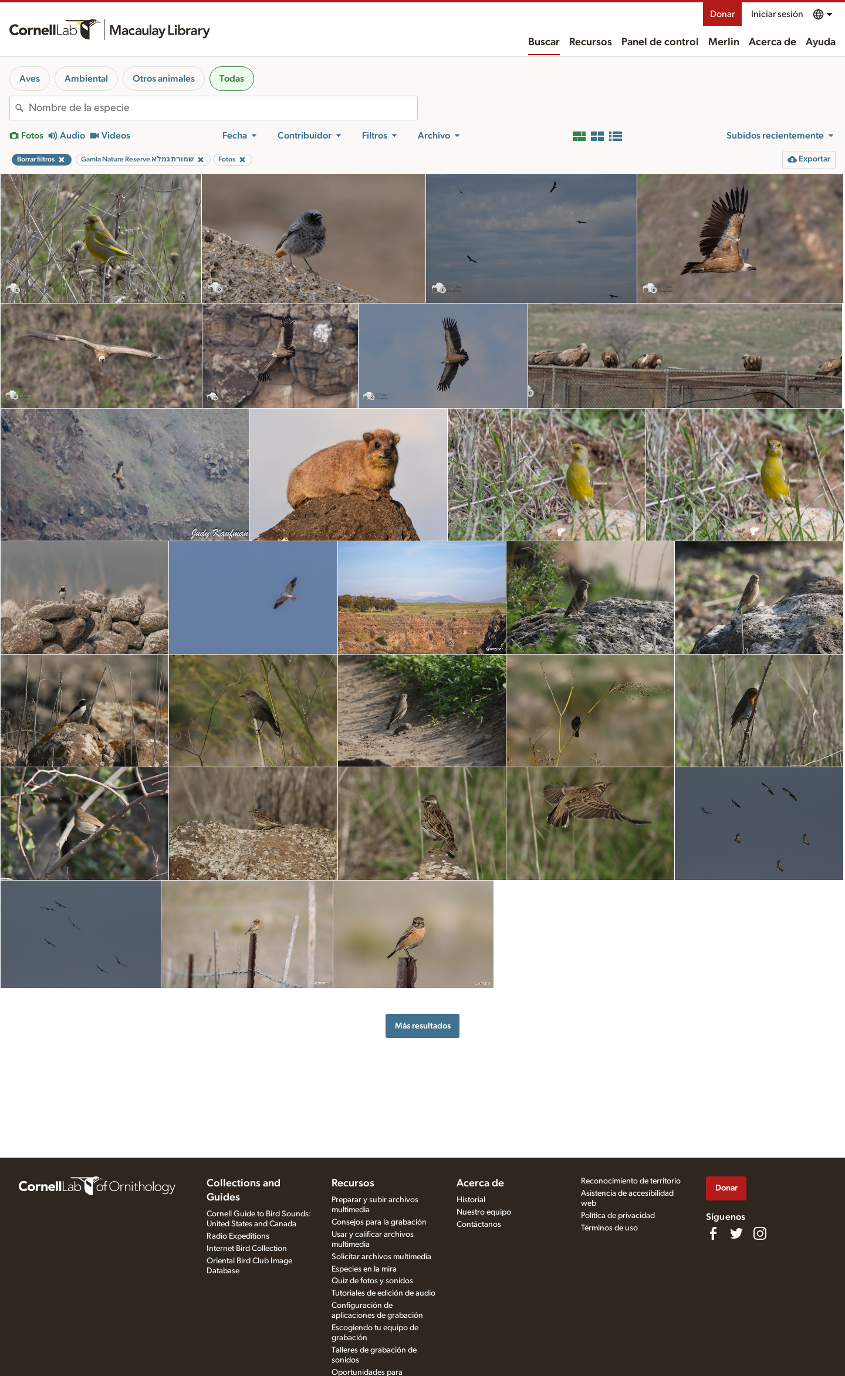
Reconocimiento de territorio (631, 1181)
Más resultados (423, 1025)
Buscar (544, 42)
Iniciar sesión (777, 14)
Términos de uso (609, 1228)
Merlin (723, 42)
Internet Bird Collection (247, 1249)
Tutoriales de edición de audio (383, 1293)
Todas (231, 78)
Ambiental (86, 78)
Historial (471, 1200)
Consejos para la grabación (379, 1222)
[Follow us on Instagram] (760, 1233)
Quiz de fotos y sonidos (372, 1281)
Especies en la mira (364, 1269)
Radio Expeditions (238, 1236)
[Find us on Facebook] (713, 1233)
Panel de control (660, 42)
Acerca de (772, 42)
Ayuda (821, 42)
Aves (29, 78)
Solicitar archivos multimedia (381, 1257)
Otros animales (164, 78)
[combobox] (223, 108)
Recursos (590, 42)
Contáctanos (479, 1224)
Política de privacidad (618, 1216)
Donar (722, 14)
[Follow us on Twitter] (736, 1233)
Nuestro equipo (484, 1212)
